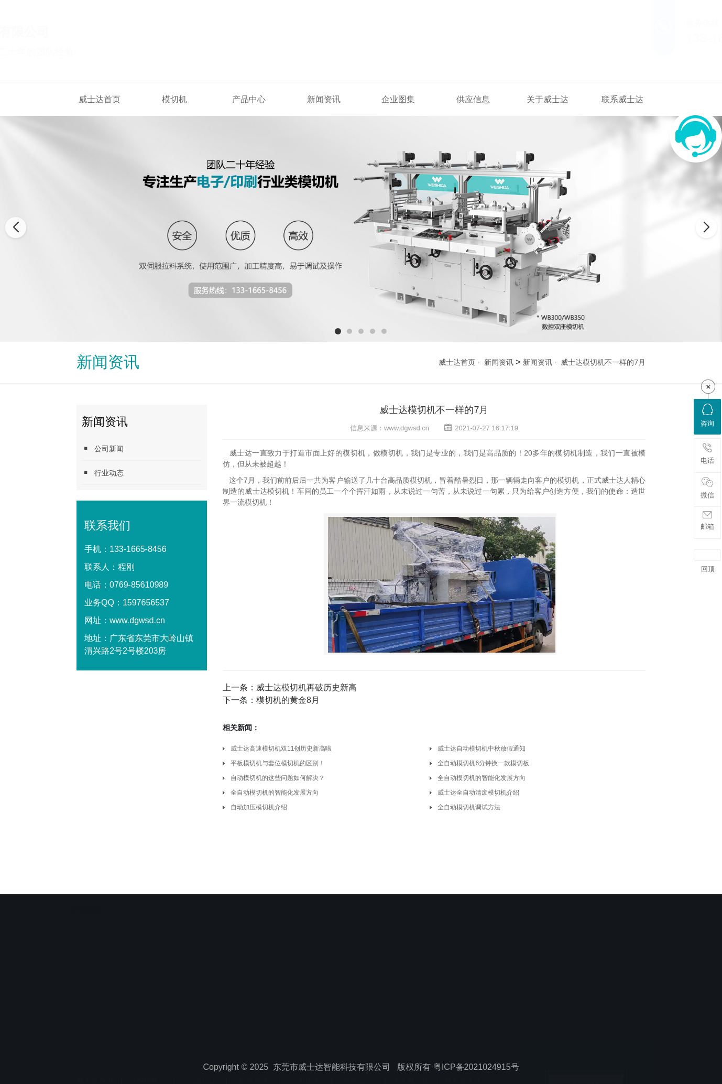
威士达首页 (100, 99)
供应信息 (473, 99)
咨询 (707, 415)
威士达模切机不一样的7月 (603, 362)
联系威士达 (622, 99)
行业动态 (103, 472)
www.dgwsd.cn (137, 620)
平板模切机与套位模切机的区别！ (278, 763)
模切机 (174, 99)
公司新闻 (103, 448)
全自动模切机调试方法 (468, 807)
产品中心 (249, 99)
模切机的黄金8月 (288, 700)
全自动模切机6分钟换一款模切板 (483, 763)
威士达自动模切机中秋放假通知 (481, 748)
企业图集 (398, 99)
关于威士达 (547, 99)
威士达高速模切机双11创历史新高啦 (281, 748)
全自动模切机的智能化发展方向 (481, 778)
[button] (338, 331)
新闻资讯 (324, 99)
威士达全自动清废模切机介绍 (478, 792)
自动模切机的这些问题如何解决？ (278, 778)
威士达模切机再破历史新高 (306, 687)
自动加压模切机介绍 (259, 807)
